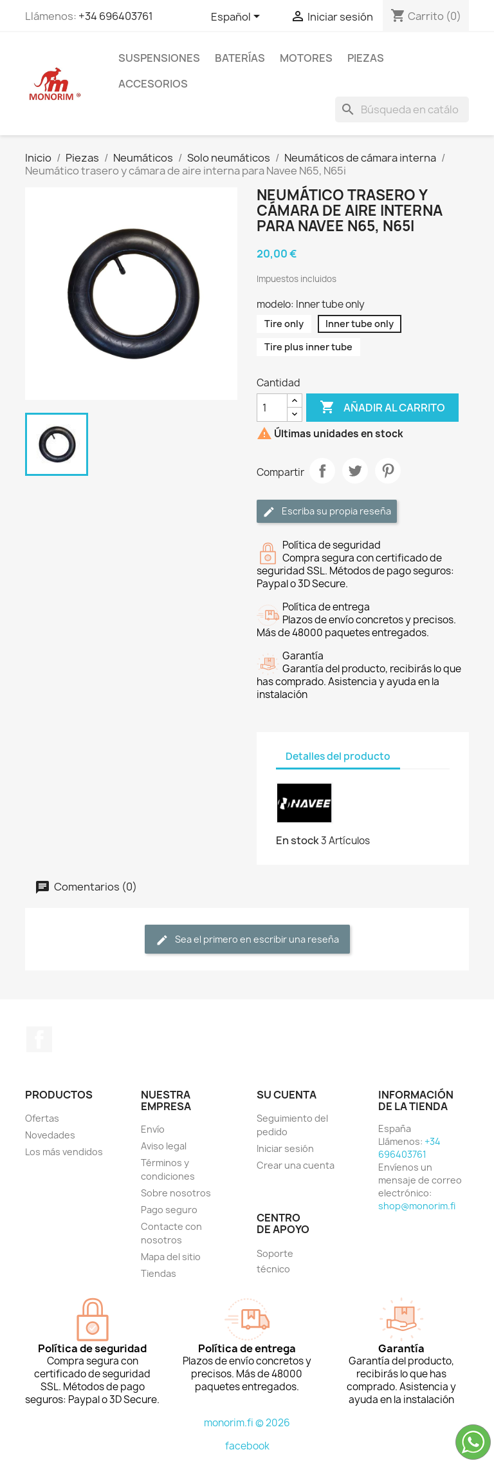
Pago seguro (169, 1209)
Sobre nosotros (176, 1193)
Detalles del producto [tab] (338, 756)
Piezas (365, 58)
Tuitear (355, 471)
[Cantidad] (272, 407)
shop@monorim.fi (416, 1206)
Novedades (50, 1135)
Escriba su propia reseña (326, 511)
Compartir (322, 471)
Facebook (39, 1039)
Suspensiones (159, 58)
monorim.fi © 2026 (247, 1423)
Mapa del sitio (171, 1257)
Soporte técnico (275, 1261)
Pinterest (388, 471)
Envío (153, 1129)
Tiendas (158, 1273)
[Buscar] (402, 109)
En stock (297, 840)
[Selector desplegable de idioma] (237, 17)
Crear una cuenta (295, 1165)
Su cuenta (286, 1095)
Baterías (240, 58)
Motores (306, 58)
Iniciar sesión (285, 1148)
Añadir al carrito (382, 407)
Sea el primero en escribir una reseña (247, 940)
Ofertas (42, 1118)
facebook (247, 1446)
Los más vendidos (64, 1152)
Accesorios (153, 84)
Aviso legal (164, 1146)
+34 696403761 (115, 16)
